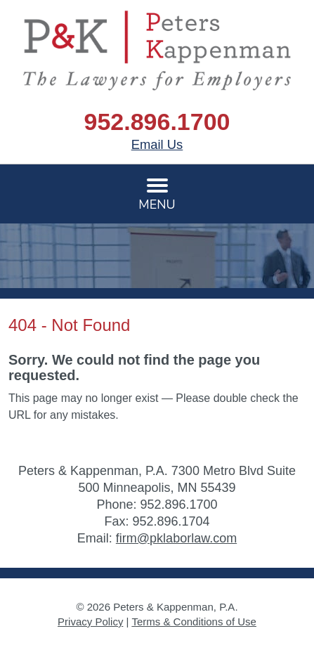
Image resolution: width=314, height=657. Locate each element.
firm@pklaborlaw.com (176, 538)
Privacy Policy (90, 621)
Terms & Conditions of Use (193, 621)
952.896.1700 (157, 121)
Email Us (157, 144)
